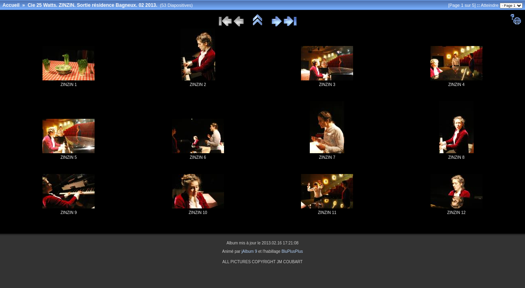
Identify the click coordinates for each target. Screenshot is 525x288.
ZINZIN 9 (69, 212)
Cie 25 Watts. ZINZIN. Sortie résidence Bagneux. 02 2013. (93, 5)
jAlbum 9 (249, 251)
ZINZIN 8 (456, 157)
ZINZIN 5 (69, 157)
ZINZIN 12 (456, 212)
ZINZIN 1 (69, 84)
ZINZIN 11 (327, 212)
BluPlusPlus (292, 251)
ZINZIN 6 (198, 157)
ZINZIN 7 (327, 157)
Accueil (11, 5)
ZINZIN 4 (456, 84)
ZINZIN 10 (198, 212)
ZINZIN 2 (198, 84)
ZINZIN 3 (327, 84)
